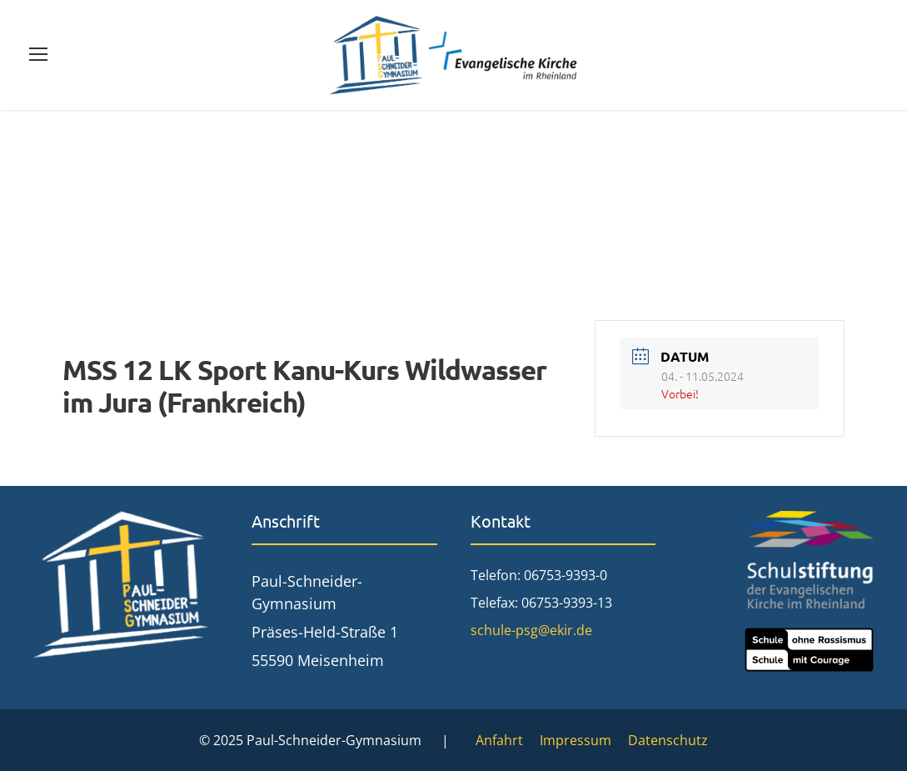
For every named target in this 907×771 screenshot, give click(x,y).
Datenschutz (668, 740)
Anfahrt (499, 740)
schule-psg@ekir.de (531, 630)
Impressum (575, 740)
